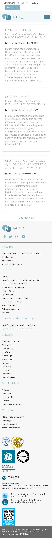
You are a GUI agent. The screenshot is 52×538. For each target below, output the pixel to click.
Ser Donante (9, 3)
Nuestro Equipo (8, 260)
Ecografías (6, 345)
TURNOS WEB (12, 7)
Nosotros (7, 246)
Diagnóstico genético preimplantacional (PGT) (21, 280)
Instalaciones (7, 257)
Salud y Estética (8, 377)
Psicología (6, 370)
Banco (4, 276)
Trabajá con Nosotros (11, 427)
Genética (6, 352)
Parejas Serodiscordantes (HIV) (15, 298)
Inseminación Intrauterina (13, 287)
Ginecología (7, 356)
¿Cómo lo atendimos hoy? (13, 417)
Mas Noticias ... (26, 218)
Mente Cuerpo (8, 359)
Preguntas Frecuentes (11, 404)
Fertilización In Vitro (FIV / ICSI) (14, 284)
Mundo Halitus (10, 383)
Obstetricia (6, 366)
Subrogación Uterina (10, 309)
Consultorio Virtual (10, 424)
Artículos (5, 390)
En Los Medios (11, 43)
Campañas (6, 393)
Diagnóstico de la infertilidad (18, 318)
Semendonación (9, 305)
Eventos (5, 400)
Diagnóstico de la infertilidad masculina (18, 329)
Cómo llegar (7, 420)
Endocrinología (8, 348)
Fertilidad (7, 270)
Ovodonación (7, 294)
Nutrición (6, 363)
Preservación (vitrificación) (13, 302)
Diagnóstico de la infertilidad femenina (18, 325)
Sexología (6, 374)
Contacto (7, 410)
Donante (5, 312)
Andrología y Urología (11, 341)
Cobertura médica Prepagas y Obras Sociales (21, 253)
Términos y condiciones (12, 264)
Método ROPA (8, 291)
